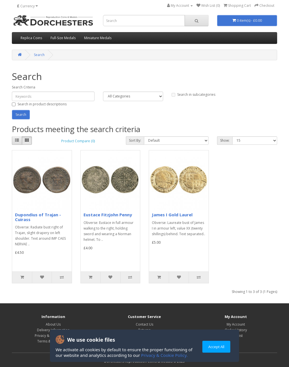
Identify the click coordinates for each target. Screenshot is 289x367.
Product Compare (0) (78, 141)
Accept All (216, 346)
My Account (236, 324)
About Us (53, 324)
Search (39, 54)
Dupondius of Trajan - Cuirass (38, 217)
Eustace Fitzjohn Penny (108, 214)
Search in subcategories (193, 94)
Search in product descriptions (39, 104)
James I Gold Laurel (172, 214)
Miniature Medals (97, 37)
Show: (224, 140)
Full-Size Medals (63, 37)
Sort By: (135, 140)
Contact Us (144, 324)
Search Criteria (23, 87)
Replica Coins (31, 37)
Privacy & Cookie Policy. (164, 355)
